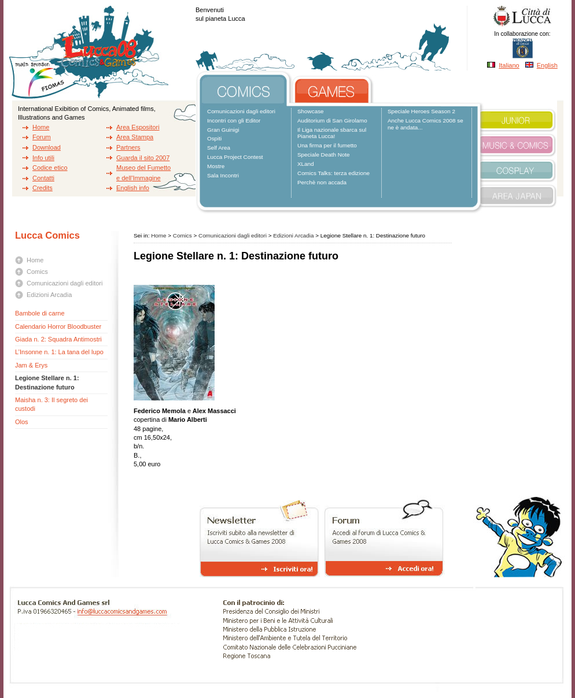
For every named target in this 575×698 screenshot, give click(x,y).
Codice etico (50, 167)
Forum (41, 136)
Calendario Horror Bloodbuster (58, 326)
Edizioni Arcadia (49, 294)
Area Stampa (134, 136)
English (547, 65)
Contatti (43, 177)
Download (46, 147)
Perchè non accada (322, 182)
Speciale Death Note (323, 154)
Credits (42, 187)
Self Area (218, 147)
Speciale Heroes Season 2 (421, 111)
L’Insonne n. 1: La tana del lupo (59, 351)
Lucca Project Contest (235, 157)
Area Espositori (138, 127)
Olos (21, 421)
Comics (37, 271)
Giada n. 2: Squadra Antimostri (58, 339)
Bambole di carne (40, 313)
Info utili (43, 157)
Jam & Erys (31, 365)
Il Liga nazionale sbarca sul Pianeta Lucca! (331, 133)
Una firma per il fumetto (327, 145)
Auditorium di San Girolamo (332, 120)
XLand (305, 164)
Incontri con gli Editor (233, 120)
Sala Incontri (223, 175)
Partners (128, 147)
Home (40, 127)
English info (132, 187)
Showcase (310, 111)
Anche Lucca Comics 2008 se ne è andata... (425, 124)
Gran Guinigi (223, 130)
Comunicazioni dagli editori (241, 111)
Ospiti (214, 138)
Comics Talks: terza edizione (333, 173)
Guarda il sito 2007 (142, 157)
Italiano (509, 65)
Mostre (215, 166)
